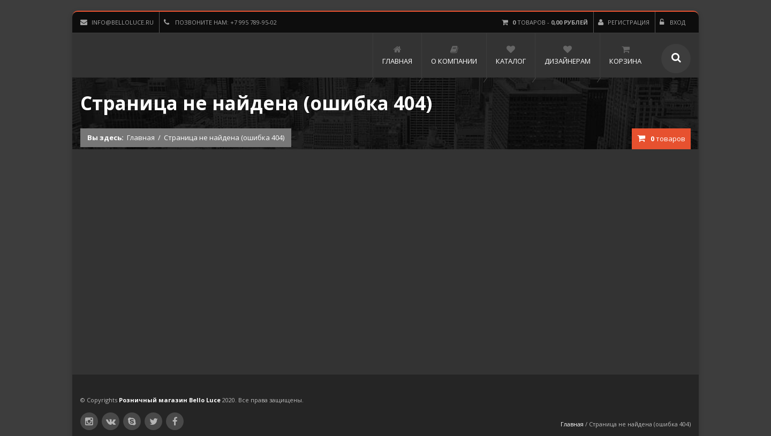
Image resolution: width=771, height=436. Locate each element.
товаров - (545, 22)
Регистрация (623, 22)
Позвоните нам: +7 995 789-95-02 (220, 22)
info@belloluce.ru (117, 22)
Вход (672, 22)
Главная (141, 137)
